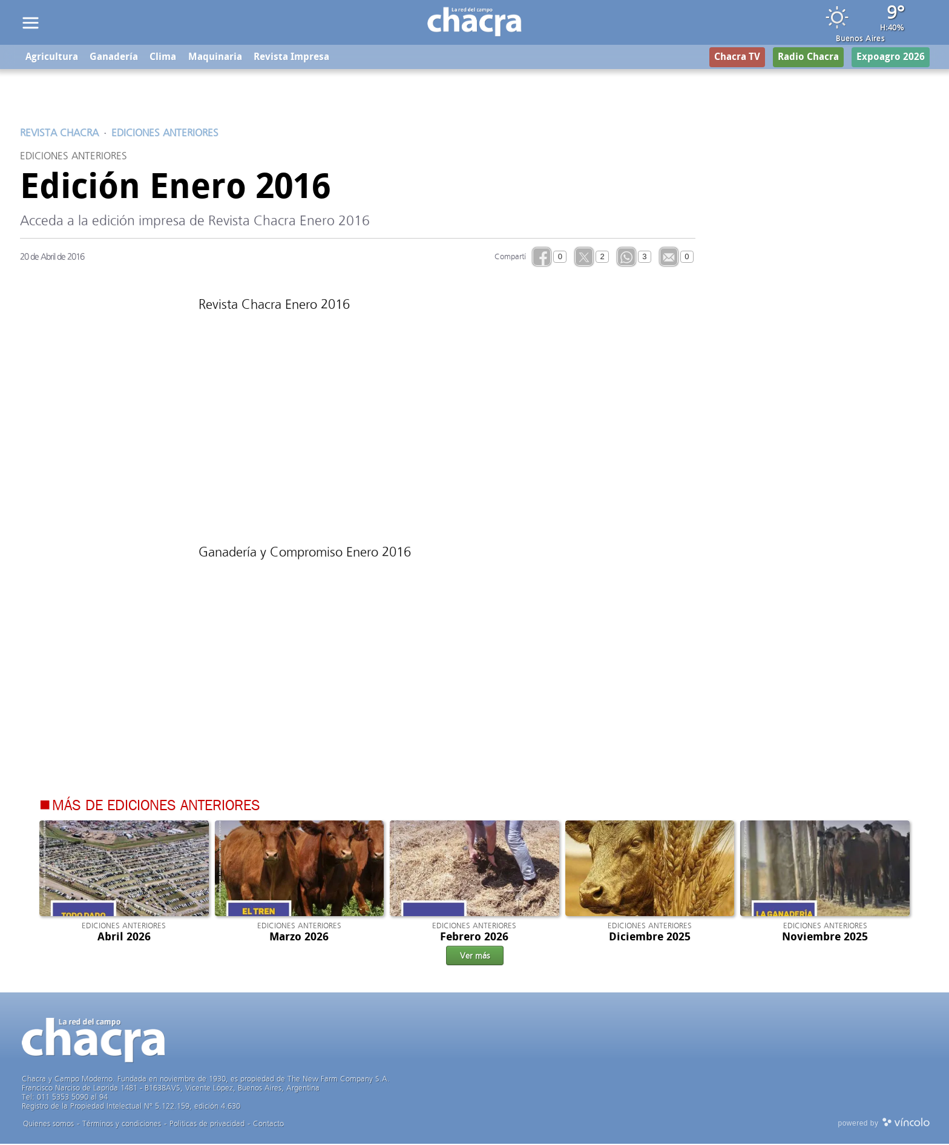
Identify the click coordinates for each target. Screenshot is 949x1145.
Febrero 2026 (474, 937)
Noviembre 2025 (825, 937)
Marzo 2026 (299, 937)
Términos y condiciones (121, 1124)
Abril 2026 (124, 937)
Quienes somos (48, 1124)
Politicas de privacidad (207, 1124)
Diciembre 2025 (650, 937)
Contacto (268, 1124)
